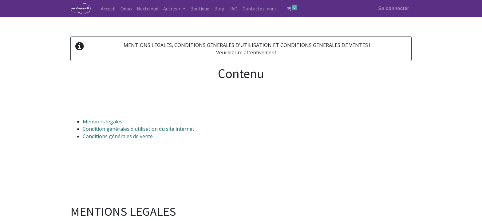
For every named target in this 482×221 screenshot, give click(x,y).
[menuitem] (108, 8)
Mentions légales (102, 121)
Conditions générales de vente (118, 136)
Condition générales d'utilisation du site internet (138, 129)
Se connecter (393, 8)
